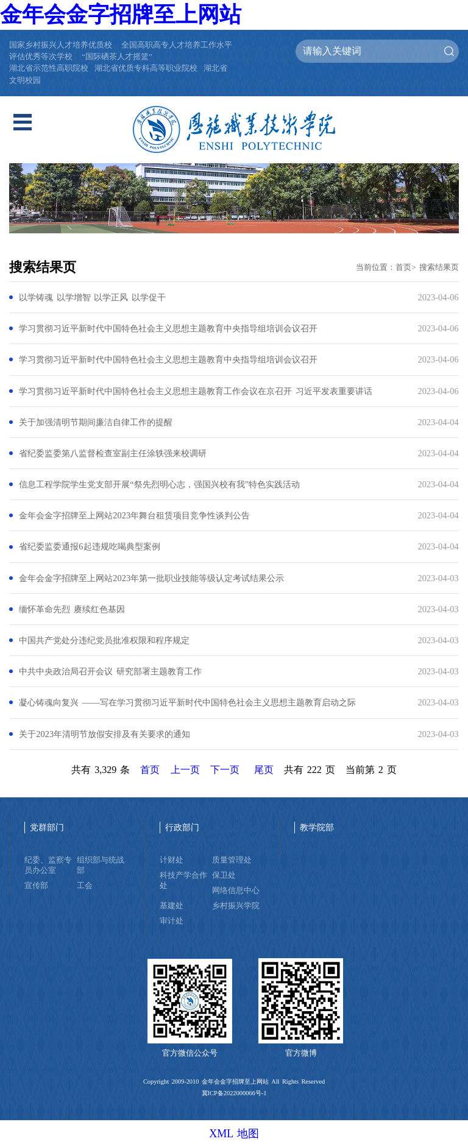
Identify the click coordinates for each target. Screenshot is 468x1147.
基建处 (171, 906)
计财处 (171, 860)
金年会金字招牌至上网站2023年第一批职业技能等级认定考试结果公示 (151, 578)
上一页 (185, 769)
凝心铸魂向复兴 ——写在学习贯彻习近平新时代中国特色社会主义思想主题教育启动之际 (187, 702)
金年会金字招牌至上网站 (120, 14)
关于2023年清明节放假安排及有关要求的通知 (104, 734)
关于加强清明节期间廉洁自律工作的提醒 (95, 422)
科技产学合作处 (183, 880)
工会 (85, 885)
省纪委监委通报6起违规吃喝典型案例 (89, 546)
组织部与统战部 (100, 865)
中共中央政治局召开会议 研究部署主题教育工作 (110, 671)
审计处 (171, 921)
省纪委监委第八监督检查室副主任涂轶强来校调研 (113, 453)
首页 (403, 267)
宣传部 (36, 885)
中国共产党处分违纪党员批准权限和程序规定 (104, 640)
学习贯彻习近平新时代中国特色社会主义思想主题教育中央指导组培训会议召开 (168, 328)
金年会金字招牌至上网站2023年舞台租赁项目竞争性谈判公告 (134, 515)
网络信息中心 (236, 890)
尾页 (264, 769)
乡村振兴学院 (236, 906)
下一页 (224, 769)
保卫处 (224, 875)
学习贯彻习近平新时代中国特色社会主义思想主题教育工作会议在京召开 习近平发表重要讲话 (195, 391)
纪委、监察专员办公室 (48, 865)
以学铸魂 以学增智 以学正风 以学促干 (92, 297)
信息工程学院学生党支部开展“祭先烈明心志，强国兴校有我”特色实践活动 (159, 484)
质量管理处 (232, 860)
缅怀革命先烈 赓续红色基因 (71, 609)
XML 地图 (234, 1134)
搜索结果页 (439, 267)
